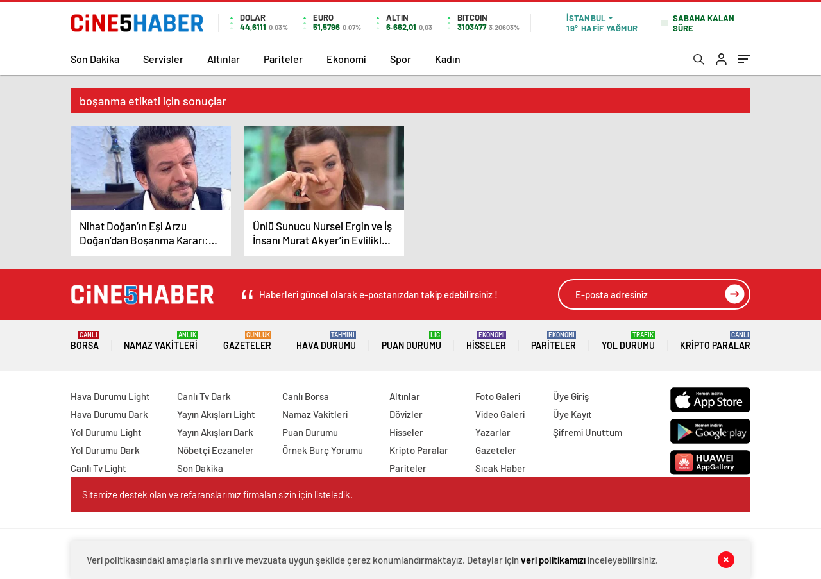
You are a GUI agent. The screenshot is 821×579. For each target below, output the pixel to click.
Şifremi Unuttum (587, 432)
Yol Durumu (628, 341)
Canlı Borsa (305, 396)
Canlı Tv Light (98, 468)
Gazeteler (247, 341)
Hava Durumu (326, 341)
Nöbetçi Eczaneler (215, 450)
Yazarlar (493, 432)
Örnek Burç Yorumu (322, 450)
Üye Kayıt (572, 414)
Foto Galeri (497, 396)
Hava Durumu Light (110, 396)
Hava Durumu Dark (109, 414)
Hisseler (486, 341)
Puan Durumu (411, 341)
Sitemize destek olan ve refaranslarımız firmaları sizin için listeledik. (217, 494)
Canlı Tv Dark (204, 396)
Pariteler (283, 59)
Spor (400, 59)
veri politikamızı (553, 560)
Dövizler (406, 414)
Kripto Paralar (715, 341)
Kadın (448, 59)
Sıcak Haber (500, 468)
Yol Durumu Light (106, 432)
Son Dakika (95, 59)
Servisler (163, 59)
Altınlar (223, 59)
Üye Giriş (571, 396)
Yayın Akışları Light (216, 414)
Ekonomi (346, 59)
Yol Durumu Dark (105, 450)
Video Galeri (500, 414)
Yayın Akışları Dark (215, 432)
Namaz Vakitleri (161, 341)
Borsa (85, 341)
